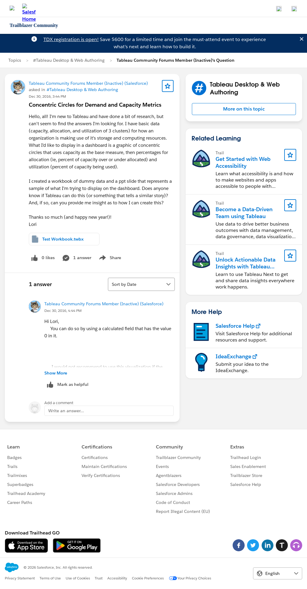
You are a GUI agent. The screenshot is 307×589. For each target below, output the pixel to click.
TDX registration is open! (71, 39)
